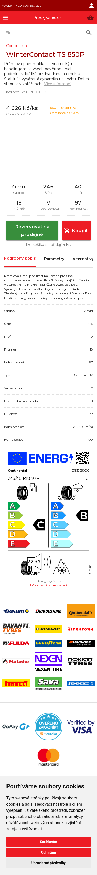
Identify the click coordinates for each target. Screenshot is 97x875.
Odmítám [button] (48, 852)
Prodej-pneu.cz (47, 17)
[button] (90, 17)
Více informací (57, 83)
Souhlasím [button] (48, 842)
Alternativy (83, 259)
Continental (17, 45)
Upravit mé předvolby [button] (48, 863)
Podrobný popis (20, 258)
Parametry (54, 259)
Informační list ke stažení (48, 585)
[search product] (88, 32)
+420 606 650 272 (27, 5)
